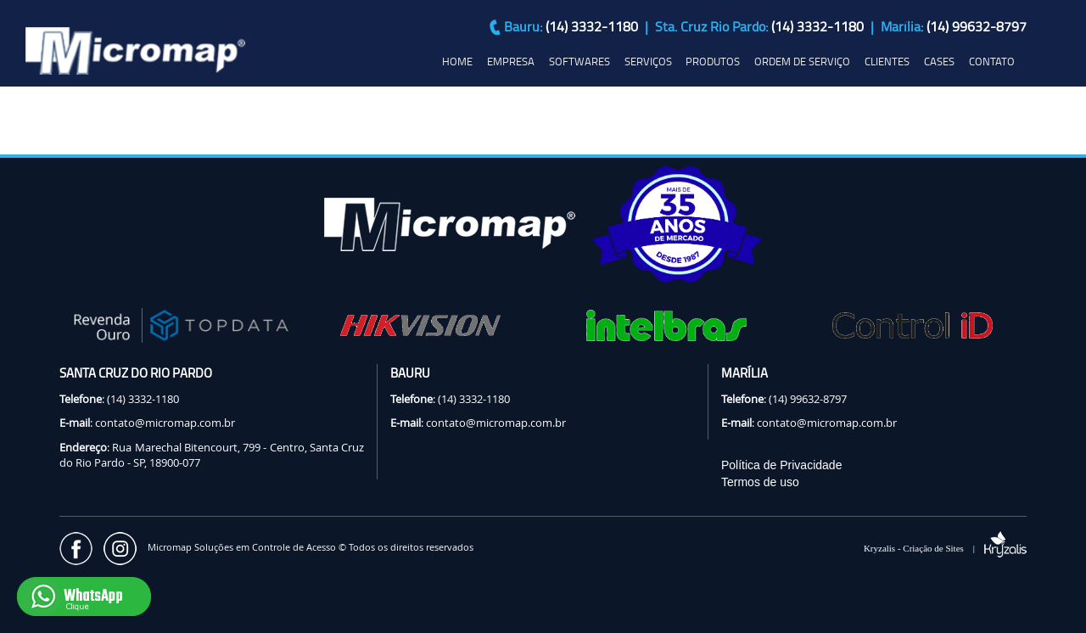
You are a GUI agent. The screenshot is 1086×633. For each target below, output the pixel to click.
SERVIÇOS (648, 61)
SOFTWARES (579, 61)
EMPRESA (511, 61)
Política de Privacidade (781, 465)
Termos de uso (760, 482)
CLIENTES (887, 61)
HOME (457, 61)
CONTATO (992, 61)
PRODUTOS (713, 61)
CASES (939, 61)
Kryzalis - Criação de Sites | (945, 548)
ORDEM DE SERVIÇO (802, 61)
